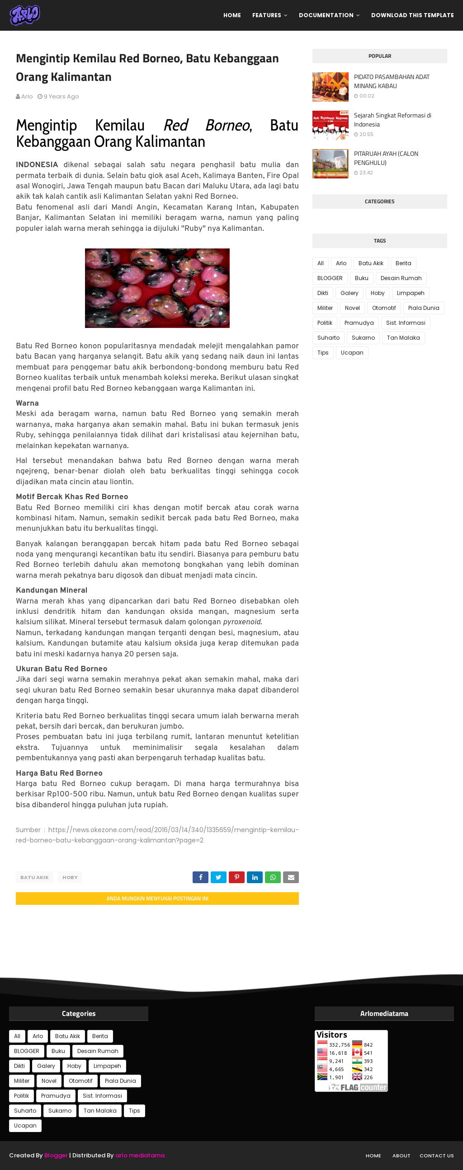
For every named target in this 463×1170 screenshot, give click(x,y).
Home (373, 1155)
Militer (325, 308)
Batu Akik (34, 877)
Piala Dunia (423, 308)
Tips (323, 352)
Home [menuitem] (232, 15)
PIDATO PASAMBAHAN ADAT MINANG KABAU (392, 81)
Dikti (322, 293)
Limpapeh (411, 293)
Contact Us (437, 1155)
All (320, 263)
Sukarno (363, 338)
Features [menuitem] (266, 15)
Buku (362, 278)
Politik (324, 323)
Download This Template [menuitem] (412, 15)
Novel (352, 308)
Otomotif (384, 308)
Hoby (70, 877)
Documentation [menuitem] (326, 15)
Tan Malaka (403, 338)
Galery (349, 293)
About (401, 1155)
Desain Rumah (401, 278)
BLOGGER (330, 278)
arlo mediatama (140, 1155)
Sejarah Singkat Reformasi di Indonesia (392, 119)
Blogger (56, 1155)
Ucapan (352, 352)
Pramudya (359, 323)
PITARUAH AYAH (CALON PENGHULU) (386, 158)
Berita (403, 263)
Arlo (27, 96)
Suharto (328, 338)
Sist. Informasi (405, 323)
